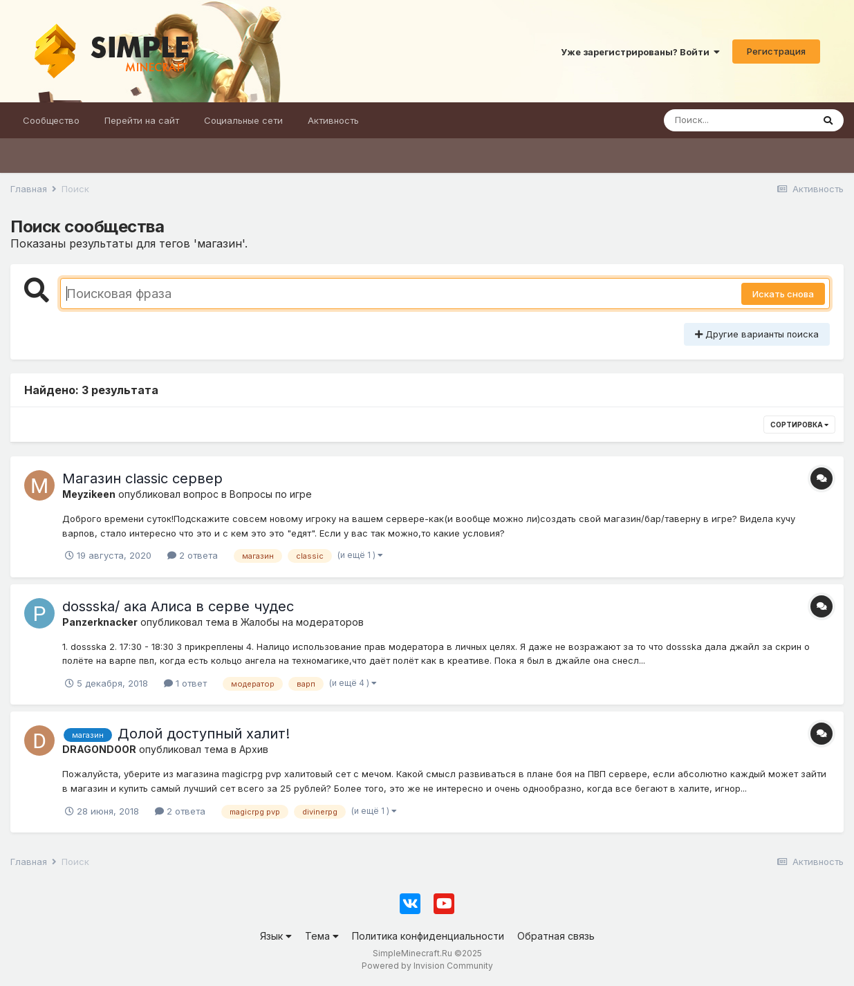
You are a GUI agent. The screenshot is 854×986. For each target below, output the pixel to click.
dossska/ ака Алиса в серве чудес (178, 606)
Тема (322, 936)
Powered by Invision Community (427, 965)
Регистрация (776, 51)
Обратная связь (556, 936)
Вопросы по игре (271, 494)
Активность (333, 120)
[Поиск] (738, 120)
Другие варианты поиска (757, 333)
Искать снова (783, 293)
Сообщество (51, 120)
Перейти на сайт (141, 120)
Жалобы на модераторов (302, 622)
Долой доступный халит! (204, 733)
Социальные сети (243, 120)
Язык (276, 936)
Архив (253, 749)
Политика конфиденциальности (428, 936)
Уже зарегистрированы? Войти (640, 51)
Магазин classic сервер (142, 478)
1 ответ (185, 683)
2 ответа (192, 555)
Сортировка (799, 424)
